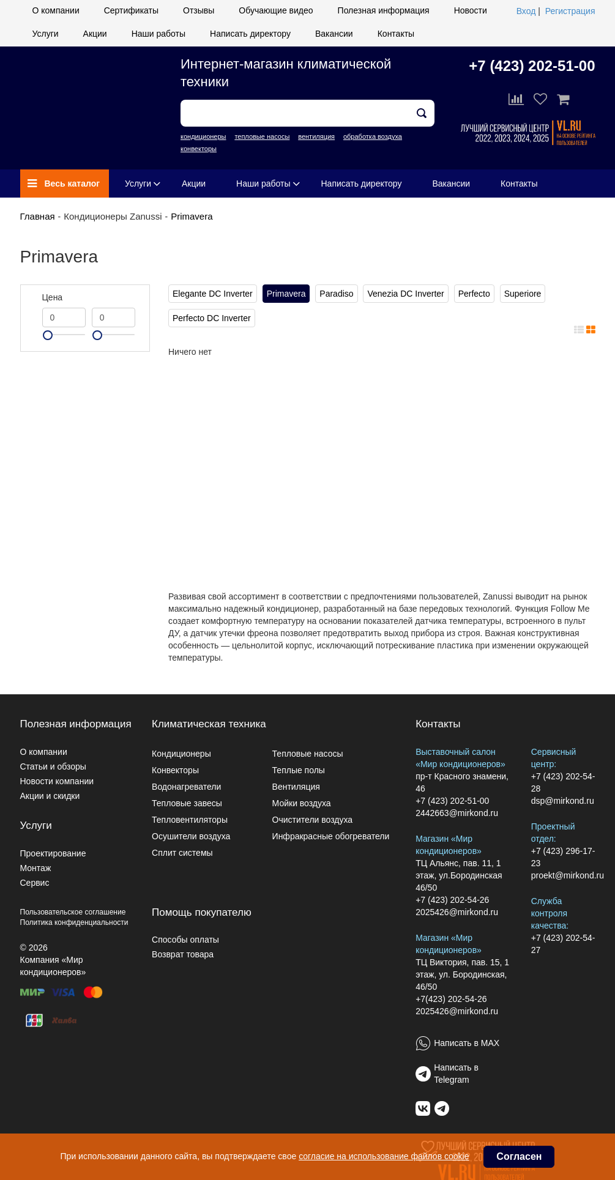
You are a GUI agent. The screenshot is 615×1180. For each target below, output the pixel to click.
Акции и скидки (50, 796)
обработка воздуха (372, 136)
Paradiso (336, 294)
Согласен (519, 1156)
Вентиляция (296, 787)
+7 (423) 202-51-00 (532, 66)
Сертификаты (131, 10)
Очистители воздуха (312, 820)
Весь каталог (64, 183)
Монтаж (35, 868)
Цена (52, 297)
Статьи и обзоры (53, 766)
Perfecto (474, 294)
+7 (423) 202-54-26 (452, 900)
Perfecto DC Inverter (212, 318)
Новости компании (57, 781)
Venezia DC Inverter (405, 294)
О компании (56, 10)
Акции (95, 34)
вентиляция (316, 136)
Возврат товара (183, 954)
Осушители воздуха (191, 836)
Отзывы (198, 10)
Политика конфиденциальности (74, 922)
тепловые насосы (261, 136)
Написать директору (250, 34)
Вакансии (334, 34)
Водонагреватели (186, 787)
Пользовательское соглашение (73, 912)
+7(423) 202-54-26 (451, 999)
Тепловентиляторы (190, 820)
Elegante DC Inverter (213, 294)
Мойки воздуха (301, 803)
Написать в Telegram (456, 1074)
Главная (37, 216)
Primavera (191, 216)
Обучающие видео (276, 10)
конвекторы (199, 148)
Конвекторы (175, 770)
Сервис (35, 883)
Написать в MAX (466, 1043)
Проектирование (53, 853)
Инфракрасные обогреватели (331, 836)
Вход (526, 11)
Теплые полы (298, 770)
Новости (470, 10)
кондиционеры (203, 136)
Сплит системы (182, 853)
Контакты (396, 34)
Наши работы (158, 34)
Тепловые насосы (307, 754)
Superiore (523, 294)
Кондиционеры (181, 754)
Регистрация (570, 11)
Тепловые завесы (187, 803)
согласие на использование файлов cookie (384, 1156)
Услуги (45, 34)
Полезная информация (384, 10)
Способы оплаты (185, 939)
